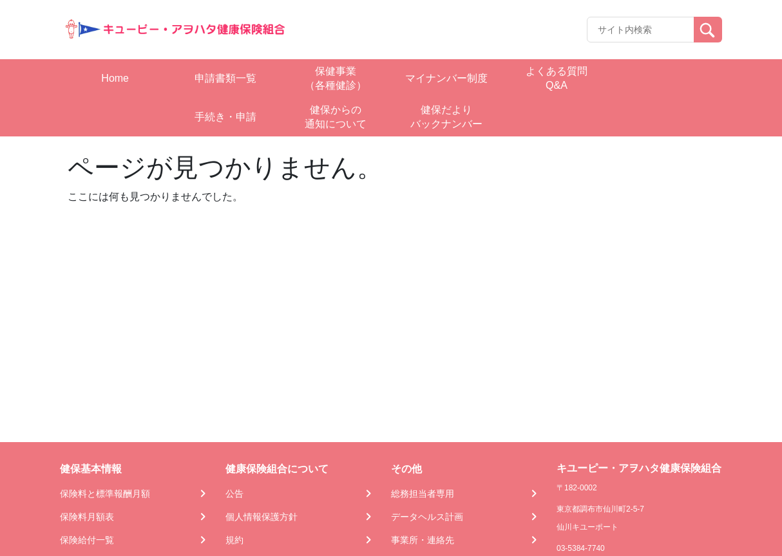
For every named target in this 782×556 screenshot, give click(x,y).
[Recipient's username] (640, 29)
